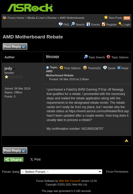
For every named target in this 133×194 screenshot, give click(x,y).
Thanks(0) (91, 68)
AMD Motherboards (72, 17)
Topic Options (117, 57)
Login (126, 24)
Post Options (70, 68)
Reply (125, 68)
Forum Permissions (118, 171)
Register (111, 24)
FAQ (66, 24)
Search (80, 24)
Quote (112, 68)
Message (52, 56)
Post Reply (14, 47)
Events (93, 24)
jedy (9, 68)
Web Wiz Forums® (70, 181)
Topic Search (94, 57)
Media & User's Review (42, 17)
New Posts (115, 17)
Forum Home (15, 17)
